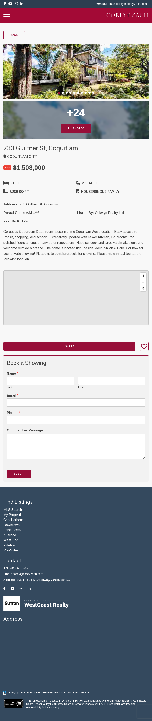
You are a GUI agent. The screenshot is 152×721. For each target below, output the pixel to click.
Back (14, 34)
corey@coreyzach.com (131, 4)
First (9, 387)
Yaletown (10, 545)
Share (69, 346)
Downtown (11, 525)
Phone (13, 413)
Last (81, 387)
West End (10, 540)
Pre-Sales (10, 550)
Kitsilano (9, 535)
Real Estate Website (55, 692)
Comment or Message (25, 430)
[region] (76, 298)
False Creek (12, 530)
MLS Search (12, 509)
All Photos (76, 128)
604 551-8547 (105, 4)
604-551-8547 (18, 568)
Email (12, 395)
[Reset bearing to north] (143, 288)
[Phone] (76, 420)
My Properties (13, 515)
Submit (19, 473)
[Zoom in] (143, 276)
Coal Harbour (13, 520)
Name (12, 373)
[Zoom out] (143, 282)
